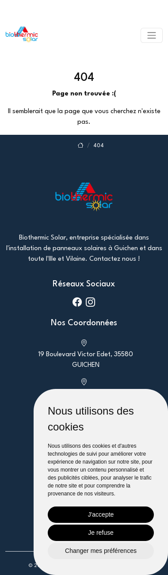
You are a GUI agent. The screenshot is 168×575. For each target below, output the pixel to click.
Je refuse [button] (101, 532)
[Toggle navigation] (152, 35)
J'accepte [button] (101, 514)
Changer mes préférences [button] (101, 550)
